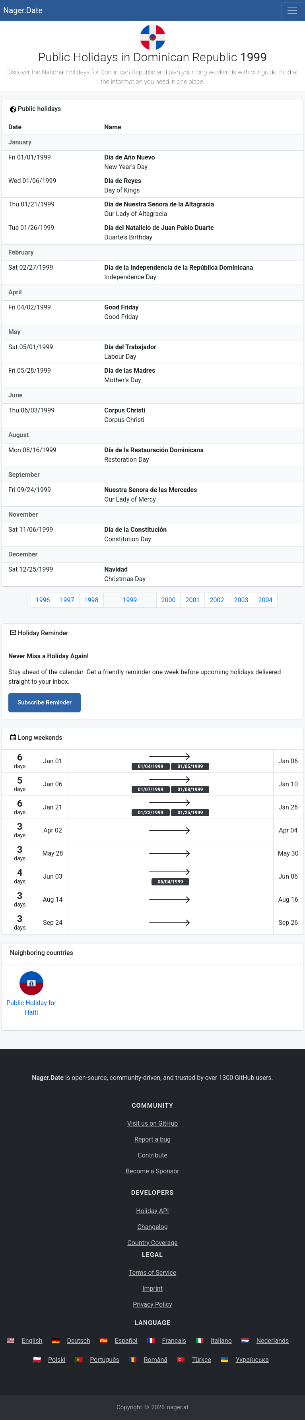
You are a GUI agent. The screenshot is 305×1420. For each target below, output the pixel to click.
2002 (217, 600)
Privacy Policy (152, 1304)
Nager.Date (23, 10)
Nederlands (272, 1340)
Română (155, 1360)
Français (174, 1340)
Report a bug (152, 1139)
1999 (130, 600)
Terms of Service (153, 1272)
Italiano (221, 1340)
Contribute (152, 1155)
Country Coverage (152, 1243)
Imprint (152, 1288)
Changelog (152, 1227)
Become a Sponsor (152, 1171)
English (32, 1340)
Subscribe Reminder (44, 702)
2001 (192, 600)
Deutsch (78, 1340)
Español (126, 1340)
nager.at (177, 1407)
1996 (43, 600)
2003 (241, 600)
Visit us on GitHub (152, 1123)
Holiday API (152, 1211)
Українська (252, 1360)
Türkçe (201, 1360)
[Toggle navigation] (292, 10)
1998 (91, 600)
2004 (265, 600)
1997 (67, 600)
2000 (168, 600)
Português (104, 1360)
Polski (56, 1360)
